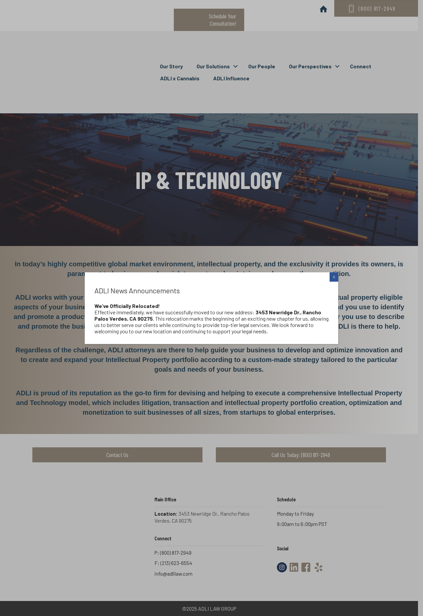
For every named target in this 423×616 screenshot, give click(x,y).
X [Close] (334, 277)
